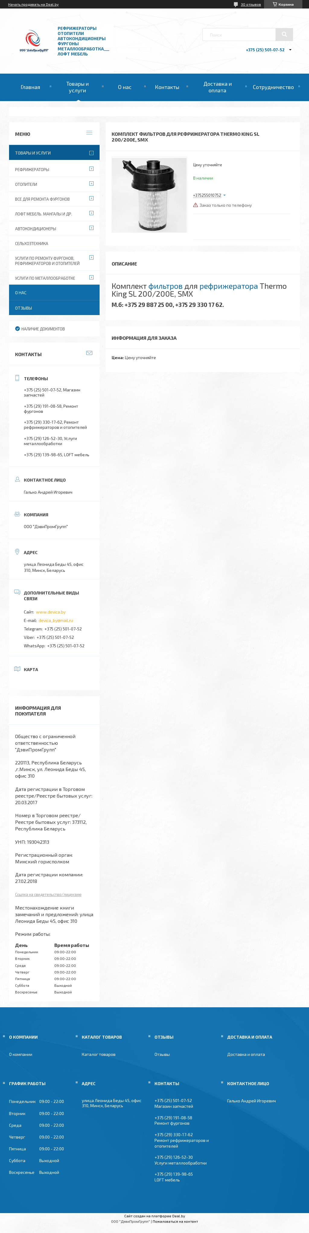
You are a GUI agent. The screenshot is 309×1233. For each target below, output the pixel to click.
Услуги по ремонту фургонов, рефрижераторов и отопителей (47, 261)
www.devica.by (50, 611)
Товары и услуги (77, 87)
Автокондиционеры (35, 228)
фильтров (165, 285)
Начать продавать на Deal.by (33, 4)
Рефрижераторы (32, 169)
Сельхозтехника (31, 243)
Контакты (167, 87)
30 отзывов (251, 4)
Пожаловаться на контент (175, 1221)
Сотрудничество (273, 87)
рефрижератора (228, 285)
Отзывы (23, 308)
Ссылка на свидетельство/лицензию (48, 894)
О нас (125, 87)
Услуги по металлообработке (45, 278)
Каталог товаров (99, 1054)
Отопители (26, 184)
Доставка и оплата (217, 87)
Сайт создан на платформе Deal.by (154, 1216)
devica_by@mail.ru (56, 620)
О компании (20, 1054)
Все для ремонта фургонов (42, 199)
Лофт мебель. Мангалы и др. (43, 214)
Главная (30, 87)
